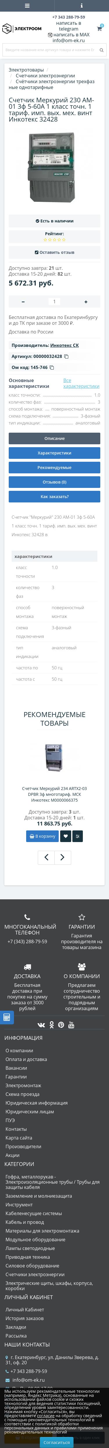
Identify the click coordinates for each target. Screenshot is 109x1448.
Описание (54, 438)
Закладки (16, 1327)
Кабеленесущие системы (34, 1213)
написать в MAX (71, 34)
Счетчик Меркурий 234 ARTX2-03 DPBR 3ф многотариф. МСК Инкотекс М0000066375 (54, 794)
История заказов (25, 1318)
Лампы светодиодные (30, 1248)
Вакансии (16, 1068)
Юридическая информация (37, 1103)
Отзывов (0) (54, 482)
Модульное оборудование (35, 1239)
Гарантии (16, 1076)
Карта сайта (19, 1138)
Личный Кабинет (25, 1309)
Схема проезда (23, 1094)
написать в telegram (68, 26)
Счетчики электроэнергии (35, 1274)
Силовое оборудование (32, 1265)
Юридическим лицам (30, 1111)
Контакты (16, 1129)
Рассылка (16, 1336)
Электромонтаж (23, 1085)
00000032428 (50, 356)
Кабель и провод (25, 1222)
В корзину (42, 836)
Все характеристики (81, 383)
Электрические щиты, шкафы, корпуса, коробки (49, 1286)
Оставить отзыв (57, 252)
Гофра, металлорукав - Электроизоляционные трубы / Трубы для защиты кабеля (53, 1182)
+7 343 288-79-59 (26, 1371)
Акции (12, 1155)
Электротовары (26, 70)
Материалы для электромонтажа (42, 1231)
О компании (19, 1050)
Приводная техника (28, 1257)
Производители (23, 1146)
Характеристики (54, 453)
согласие (45, 1415)
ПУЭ (10, 1120)
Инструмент (19, 1204)
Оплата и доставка (26, 1059)
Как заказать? (55, 496)
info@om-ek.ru (69, 40)
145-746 (42, 367)
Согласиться (57, 1442)
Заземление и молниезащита (39, 1196)
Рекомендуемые (54, 467)
